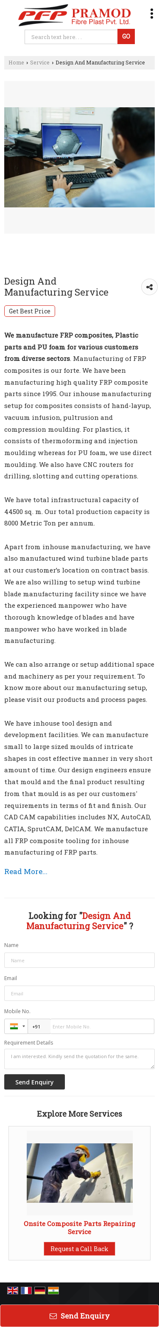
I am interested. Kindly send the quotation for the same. (79, 1059)
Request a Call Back (79, 1249)
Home (16, 62)
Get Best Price (29, 311)
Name (11, 945)
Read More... (25, 871)
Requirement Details (28, 1043)
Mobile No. (17, 1011)
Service (40, 62)
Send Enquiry (80, 1316)
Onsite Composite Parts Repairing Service (79, 1227)
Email (10, 978)
